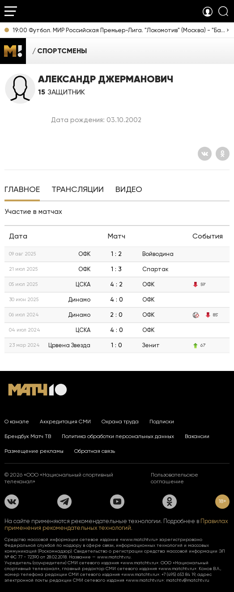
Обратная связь (94, 451)
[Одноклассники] (223, 154)
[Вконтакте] (205, 154)
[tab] (22, 190)
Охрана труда (120, 421)
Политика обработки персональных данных (118, 436)
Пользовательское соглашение (174, 478)
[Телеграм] (64, 501)
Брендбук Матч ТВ (27, 436)
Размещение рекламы (34, 451)
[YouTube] (117, 501)
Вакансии (197, 436)
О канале (16, 421)
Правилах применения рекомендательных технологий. (116, 524)
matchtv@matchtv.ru (187, 580)
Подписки (161, 421)
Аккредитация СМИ (65, 421)
